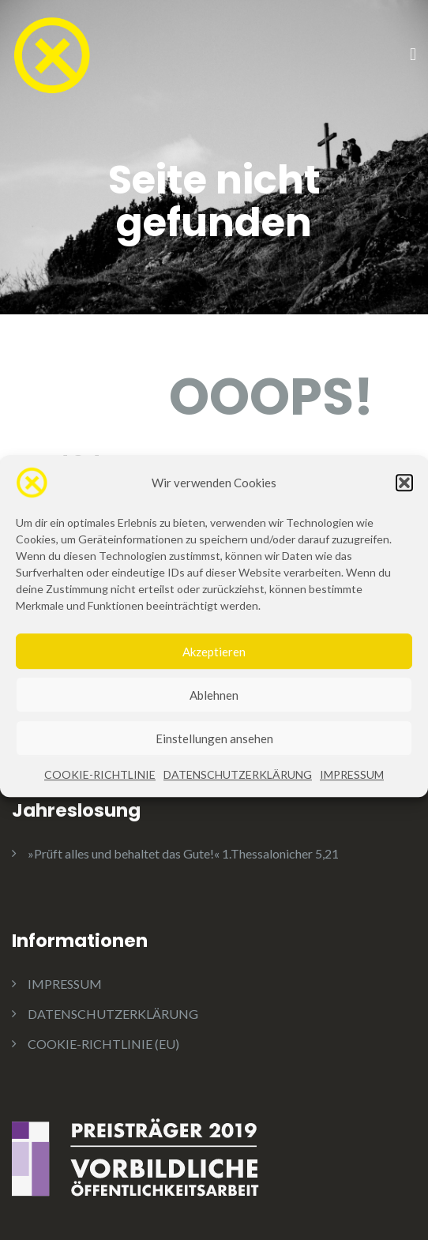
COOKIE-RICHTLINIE (100, 788)
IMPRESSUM (352, 788)
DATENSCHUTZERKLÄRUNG (237, 788)
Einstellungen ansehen (214, 751)
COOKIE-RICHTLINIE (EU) (103, 1043)
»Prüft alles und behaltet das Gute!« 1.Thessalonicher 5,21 (183, 853)
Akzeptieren (214, 664)
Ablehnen (214, 708)
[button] (404, 496)
